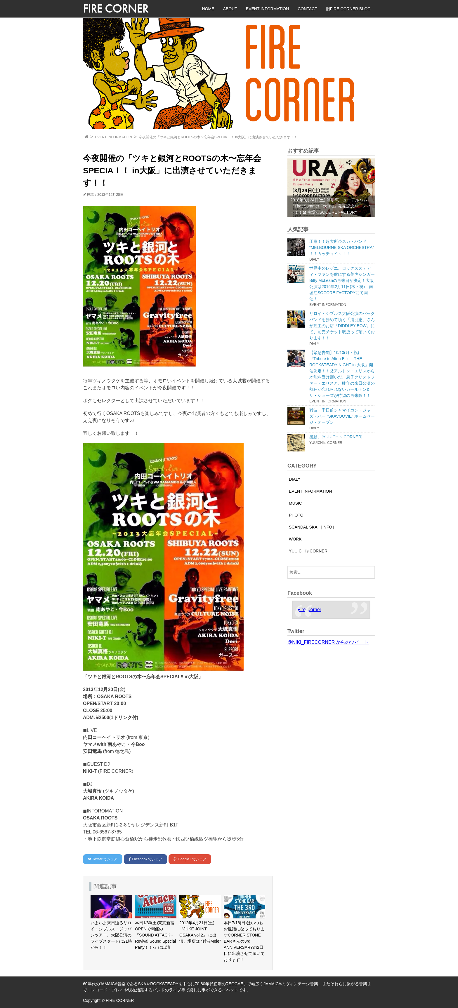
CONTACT (307, 8)
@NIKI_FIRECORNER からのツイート (328, 642)
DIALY (294, 479)
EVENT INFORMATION (267, 8)
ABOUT (230, 8)
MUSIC (295, 503)
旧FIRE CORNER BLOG (348, 8)
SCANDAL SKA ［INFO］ (312, 527)
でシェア (102, 859)
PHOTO (296, 515)
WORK (295, 539)
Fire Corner (309, 609)
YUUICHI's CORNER (308, 551)
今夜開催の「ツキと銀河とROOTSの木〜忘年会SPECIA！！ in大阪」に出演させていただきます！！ (218, 137)
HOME (208, 8)
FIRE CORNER (115, 8)
